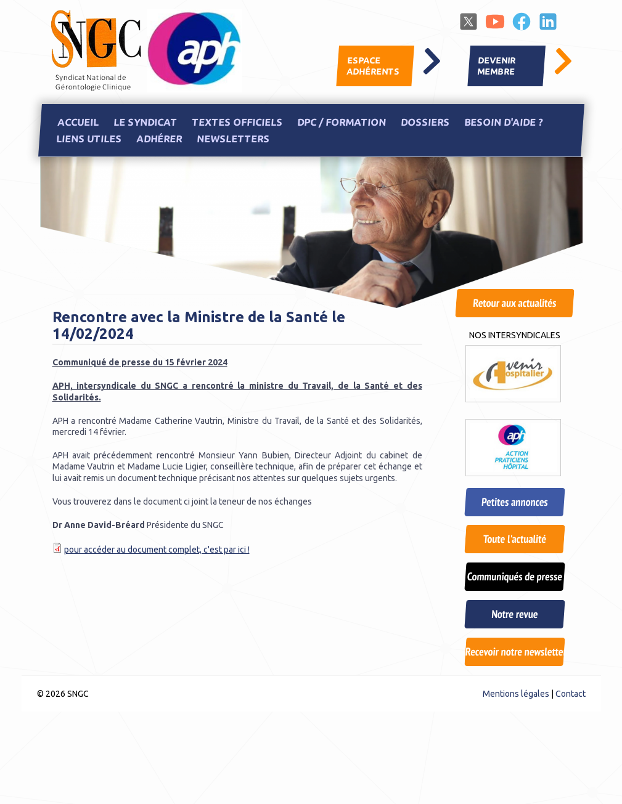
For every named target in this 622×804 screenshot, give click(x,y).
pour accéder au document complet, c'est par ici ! (157, 549)
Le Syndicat (145, 122)
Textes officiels (236, 122)
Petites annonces (514, 502)
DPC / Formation (341, 122)
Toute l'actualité (515, 539)
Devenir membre (496, 65)
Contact (570, 694)
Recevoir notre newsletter (515, 651)
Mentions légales (516, 694)
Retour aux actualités (514, 303)
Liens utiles (88, 139)
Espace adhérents (372, 65)
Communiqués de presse (515, 576)
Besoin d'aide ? (503, 122)
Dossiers (424, 122)
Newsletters (232, 139)
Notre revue (514, 614)
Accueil (78, 122)
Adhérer (159, 139)
